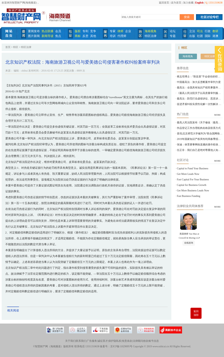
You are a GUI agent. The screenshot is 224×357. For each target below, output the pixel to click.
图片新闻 (34, 36)
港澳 (215, 36)
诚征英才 (103, 341)
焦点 (58, 36)
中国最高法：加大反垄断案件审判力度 (199, 82)
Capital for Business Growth (191, 185)
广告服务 (92, 341)
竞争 (93, 31)
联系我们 (81, 341)
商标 (78, 36)
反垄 (85, 36)
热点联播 (47, 31)
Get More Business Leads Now (193, 190)
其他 (93, 36)
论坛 (173, 31)
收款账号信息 (151, 341)
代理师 (121, 36)
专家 (113, 31)
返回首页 (164, 2)
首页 (7, 47)
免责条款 (127, 341)
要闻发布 (34, 31)
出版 (192, 36)
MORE (217, 115)
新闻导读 (47, 36)
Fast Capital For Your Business (193, 179)
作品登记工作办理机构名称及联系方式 (199, 128)
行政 (208, 31)
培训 (113, 36)
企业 (128, 31)
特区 (15, 47)
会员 (58, 31)
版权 (78, 31)
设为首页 (176, 2)
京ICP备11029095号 (121, 346)
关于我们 (70, 341)
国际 (208, 36)
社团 (200, 36)
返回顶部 (196, 313)
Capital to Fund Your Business (192, 168)
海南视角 (150, 31)
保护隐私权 (114, 341)
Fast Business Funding (188, 196)
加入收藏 (188, 2)
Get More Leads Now (188, 174)
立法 (192, 31)
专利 (85, 31)
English (199, 2)
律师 (120, 31)
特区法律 (150, 36)
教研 (215, 31)
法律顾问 (138, 341)
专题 (173, 36)
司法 (200, 31)
